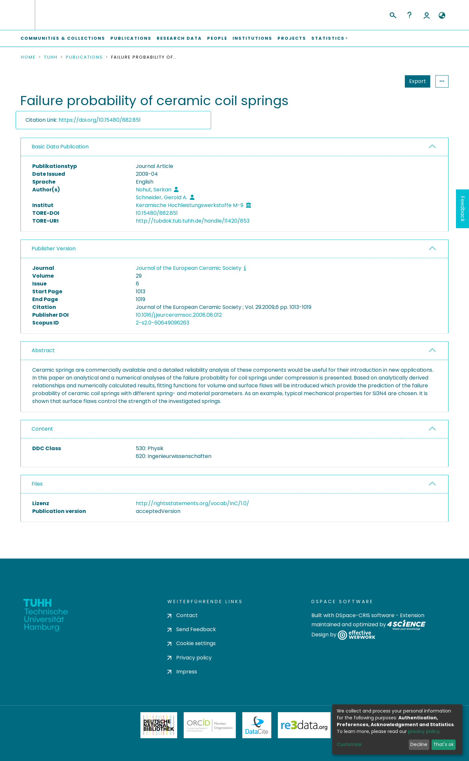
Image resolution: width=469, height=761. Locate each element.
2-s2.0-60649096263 (162, 322)
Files (37, 484)
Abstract (43, 350)
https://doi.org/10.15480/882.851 (100, 120)
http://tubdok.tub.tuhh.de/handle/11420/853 (192, 221)
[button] (442, 16)
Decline (418, 744)
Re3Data (304, 725)
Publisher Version (54, 248)
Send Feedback (191, 629)
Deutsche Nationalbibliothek (159, 725)
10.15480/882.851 (157, 213)
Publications (130, 38)
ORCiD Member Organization (210, 725)
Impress (182, 671)
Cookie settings (191, 643)
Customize (349, 744)
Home (28, 57)
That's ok (443, 744)
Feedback (462, 209)
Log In (426, 15)
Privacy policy (189, 657)
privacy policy (423, 731)
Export (417, 81)
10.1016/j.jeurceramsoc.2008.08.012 (179, 315)
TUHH (51, 57)
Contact (182, 615)
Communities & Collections (63, 38)
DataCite (257, 725)
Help (409, 15)
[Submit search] (393, 14)
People (217, 38)
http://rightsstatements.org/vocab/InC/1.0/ (192, 503)
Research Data (179, 38)
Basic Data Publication (60, 146)
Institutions (252, 38)
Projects (291, 38)
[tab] (234, 147)
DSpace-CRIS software (364, 615)
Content (42, 429)
